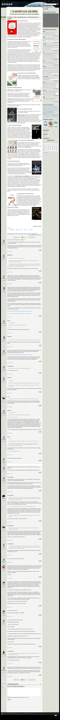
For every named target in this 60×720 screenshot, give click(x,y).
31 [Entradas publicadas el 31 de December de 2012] (44, 150)
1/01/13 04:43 (4, 563)
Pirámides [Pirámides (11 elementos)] (57, 114)
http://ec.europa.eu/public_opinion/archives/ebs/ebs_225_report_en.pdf (19, 313)
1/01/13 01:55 (4, 482)
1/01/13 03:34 (4, 548)
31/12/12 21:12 (4, 244)
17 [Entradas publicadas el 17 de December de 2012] (44, 147)
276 (2, 20)
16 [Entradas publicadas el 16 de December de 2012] (56, 146)
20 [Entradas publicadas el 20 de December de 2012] (50, 147)
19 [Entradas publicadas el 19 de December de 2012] (48, 147)
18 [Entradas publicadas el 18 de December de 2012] (46, 147)
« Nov (45, 152)
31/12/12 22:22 (4, 401)
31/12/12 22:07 (4, 280)
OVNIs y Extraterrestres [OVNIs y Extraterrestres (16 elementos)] (50, 114)
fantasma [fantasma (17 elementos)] (54, 109)
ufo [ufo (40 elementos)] (54, 116)
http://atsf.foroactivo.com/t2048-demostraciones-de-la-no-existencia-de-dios (19, 354)
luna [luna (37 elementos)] (47, 111)
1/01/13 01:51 (4, 471)
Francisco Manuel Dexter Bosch (3, 462)
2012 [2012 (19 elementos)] (44, 106)
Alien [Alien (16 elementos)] (45, 106)
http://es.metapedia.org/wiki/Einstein (13, 451)
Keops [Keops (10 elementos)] (45, 111)
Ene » (47, 152)
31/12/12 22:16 (4, 355)
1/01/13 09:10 (4, 586)
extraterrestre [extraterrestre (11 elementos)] (49, 109)
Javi (3, 399)
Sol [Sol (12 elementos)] (49, 115)
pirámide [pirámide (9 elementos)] (55, 114)
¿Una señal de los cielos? (35, 234)
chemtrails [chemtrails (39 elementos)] (55, 106)
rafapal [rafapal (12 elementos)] (46, 115)
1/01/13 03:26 (4, 530)
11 (28, 237)
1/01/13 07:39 (4, 570)
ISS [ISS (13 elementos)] (56, 110)
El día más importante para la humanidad (48, 38)
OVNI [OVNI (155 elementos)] (44, 114)
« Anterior (15, 237)
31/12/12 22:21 (4, 382)
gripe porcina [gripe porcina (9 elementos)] (49, 110)
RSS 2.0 (25, 697)
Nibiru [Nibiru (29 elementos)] (52, 112)
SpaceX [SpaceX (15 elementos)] (51, 115)
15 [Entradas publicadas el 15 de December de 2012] (54, 146)
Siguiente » (32, 237)
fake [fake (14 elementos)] (51, 109)
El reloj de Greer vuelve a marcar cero (48, 62)
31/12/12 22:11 (4, 325)
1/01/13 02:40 (4, 500)
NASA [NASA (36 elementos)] (49, 112)
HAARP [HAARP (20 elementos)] (52, 110)
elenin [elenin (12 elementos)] (47, 109)
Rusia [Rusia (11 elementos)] (48, 115)
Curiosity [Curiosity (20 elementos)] (44, 109)
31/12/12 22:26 (4, 415)
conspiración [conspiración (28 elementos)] (49, 107)
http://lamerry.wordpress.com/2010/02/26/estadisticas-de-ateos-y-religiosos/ (19, 311)
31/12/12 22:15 (4, 341)
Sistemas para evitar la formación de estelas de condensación (22, 233)
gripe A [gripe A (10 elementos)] (46, 110)
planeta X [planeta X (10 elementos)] (44, 115)
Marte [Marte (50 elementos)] (50, 111)
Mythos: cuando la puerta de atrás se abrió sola (49, 83)
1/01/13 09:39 (4, 615)
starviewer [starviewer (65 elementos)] (55, 115)
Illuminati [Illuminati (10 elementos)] (54, 110)
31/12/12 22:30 (4, 441)
